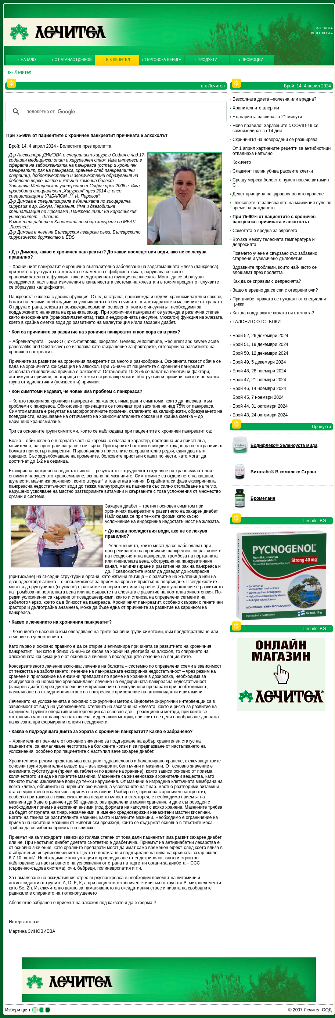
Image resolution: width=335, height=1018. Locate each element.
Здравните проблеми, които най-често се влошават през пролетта (275, 270)
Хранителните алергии (256, 108)
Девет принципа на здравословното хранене (278, 193)
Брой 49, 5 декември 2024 (259, 362)
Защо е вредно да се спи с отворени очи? (275, 290)
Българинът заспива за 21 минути (267, 116)
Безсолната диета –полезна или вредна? (274, 99)
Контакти (320, 32)
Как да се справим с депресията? (267, 281)
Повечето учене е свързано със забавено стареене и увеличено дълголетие (275, 256)
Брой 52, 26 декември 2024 (260, 335)
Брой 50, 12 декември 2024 (260, 353)
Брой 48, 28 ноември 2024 (259, 370)
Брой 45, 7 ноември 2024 (258, 397)
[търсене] (114, 111)
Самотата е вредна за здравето (265, 230)
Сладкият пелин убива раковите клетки (273, 171)
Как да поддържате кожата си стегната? (273, 312)
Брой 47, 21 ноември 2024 (259, 379)
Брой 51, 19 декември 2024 (260, 344)
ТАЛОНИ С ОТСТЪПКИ (257, 321)
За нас (323, 27)
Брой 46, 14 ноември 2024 (259, 388)
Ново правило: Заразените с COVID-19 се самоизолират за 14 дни (275, 128)
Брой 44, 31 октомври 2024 (260, 406)
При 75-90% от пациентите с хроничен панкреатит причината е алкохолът (274, 219)
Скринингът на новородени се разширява (275, 139)
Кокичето (242, 162)
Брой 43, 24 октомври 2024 (260, 415)
